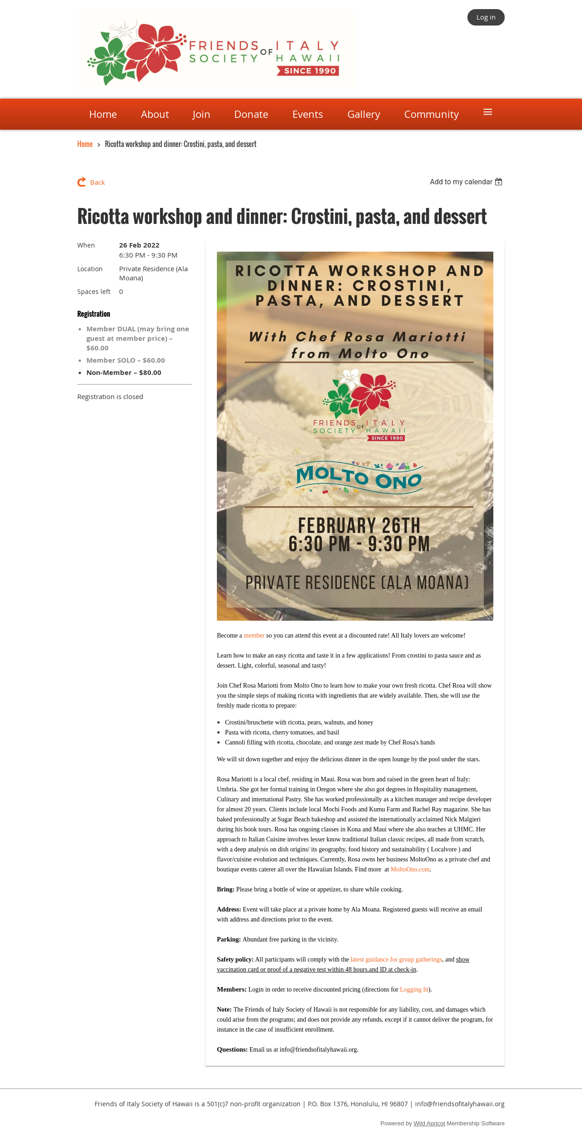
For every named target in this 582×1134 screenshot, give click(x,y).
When (86, 245)
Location (90, 268)
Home (85, 144)
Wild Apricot (429, 1123)
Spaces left (93, 291)
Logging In (414, 989)
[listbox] (467, 181)
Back (97, 182)
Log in (486, 16)
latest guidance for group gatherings (396, 959)
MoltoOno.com (410, 869)
